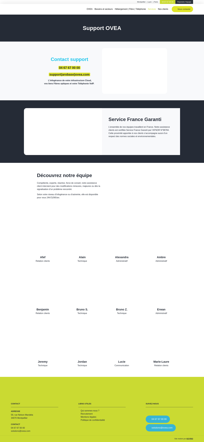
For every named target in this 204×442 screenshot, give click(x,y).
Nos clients (163, 9)
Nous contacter (184, 9)
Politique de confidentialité (93, 420)
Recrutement (87, 414)
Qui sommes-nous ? (90, 411)
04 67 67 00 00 (167, 2)
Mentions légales (88, 417)
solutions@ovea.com (20, 431)
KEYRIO (189, 439)
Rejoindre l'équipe (184, 2)
